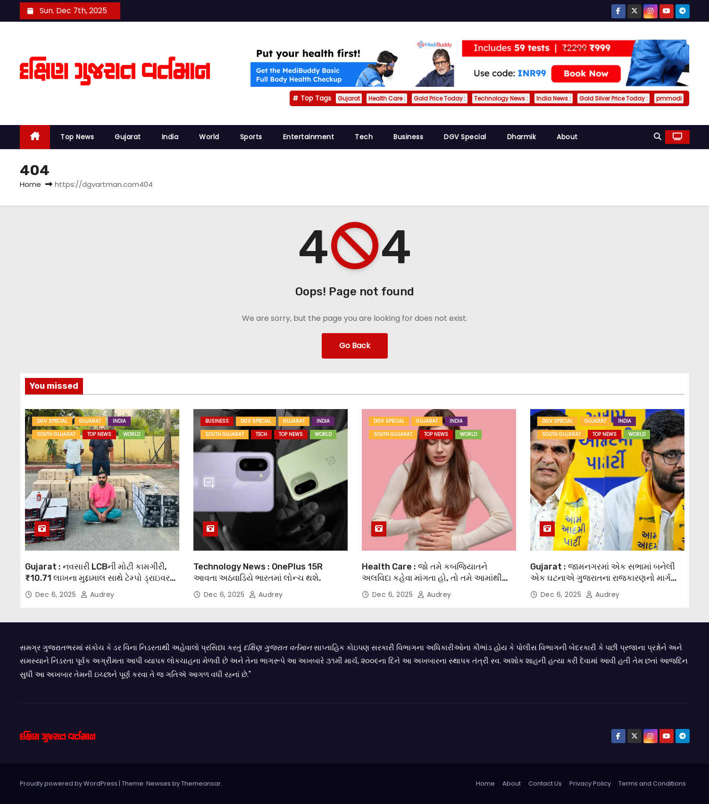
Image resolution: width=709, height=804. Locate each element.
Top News (77, 137)
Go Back (354, 345)
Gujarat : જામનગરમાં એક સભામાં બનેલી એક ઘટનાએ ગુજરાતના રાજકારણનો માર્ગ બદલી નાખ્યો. (602, 578)
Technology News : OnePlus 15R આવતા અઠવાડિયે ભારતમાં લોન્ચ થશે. (258, 572)
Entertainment (308, 137)
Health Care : (386, 98)
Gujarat (349, 98)
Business (408, 137)
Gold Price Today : (440, 98)
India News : (553, 98)
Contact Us (545, 783)
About (567, 137)
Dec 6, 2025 (56, 594)
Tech (364, 137)
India (170, 137)
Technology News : (501, 98)
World (209, 137)
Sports (251, 137)
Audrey (98, 594)
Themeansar (201, 783)
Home (30, 184)
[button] (657, 136)
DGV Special (465, 137)
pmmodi (669, 98)
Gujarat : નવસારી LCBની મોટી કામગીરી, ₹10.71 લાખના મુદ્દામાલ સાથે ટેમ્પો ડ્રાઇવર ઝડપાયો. (97, 578)
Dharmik (521, 137)
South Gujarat (56, 434)
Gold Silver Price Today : (613, 98)
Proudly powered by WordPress (69, 783)
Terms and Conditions (652, 783)
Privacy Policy (590, 783)
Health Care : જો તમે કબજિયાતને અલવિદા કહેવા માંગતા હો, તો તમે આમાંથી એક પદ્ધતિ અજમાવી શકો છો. (432, 578)
